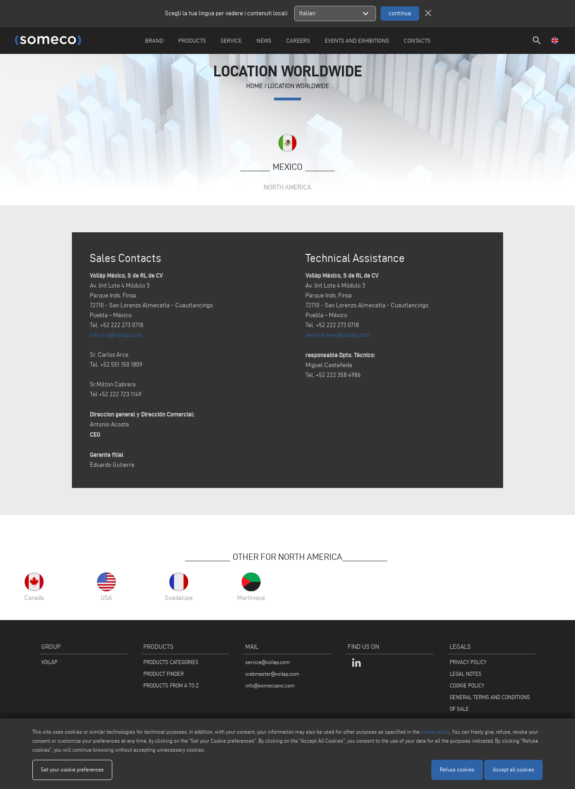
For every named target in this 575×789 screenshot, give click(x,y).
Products (192, 40)
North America (287, 187)
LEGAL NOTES (466, 674)
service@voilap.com (267, 662)
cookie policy (435, 732)
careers (298, 40)
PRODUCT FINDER (163, 674)
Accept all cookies (513, 769)
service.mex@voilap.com (337, 335)
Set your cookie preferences (72, 769)
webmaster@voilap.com (272, 674)
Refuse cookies (457, 769)
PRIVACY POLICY (468, 662)
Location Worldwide (298, 86)
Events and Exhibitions (357, 40)
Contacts (417, 40)
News (264, 40)
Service (231, 40)
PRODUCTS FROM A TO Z (171, 685)
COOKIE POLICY (467, 685)
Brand (154, 40)
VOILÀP (49, 662)
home (254, 86)
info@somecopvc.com (270, 685)
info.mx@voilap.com (116, 335)
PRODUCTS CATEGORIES (171, 662)
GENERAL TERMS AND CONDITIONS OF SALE (490, 703)
